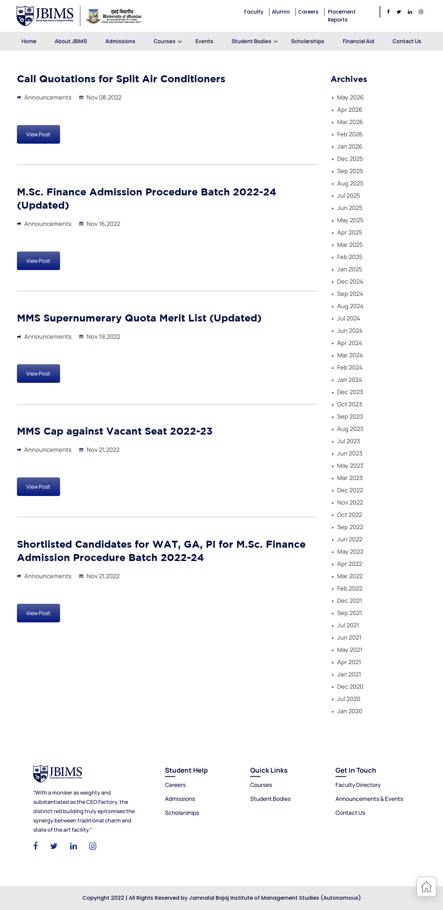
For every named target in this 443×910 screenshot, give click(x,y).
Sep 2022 (350, 527)
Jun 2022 (349, 539)
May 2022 (350, 551)
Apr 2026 (349, 109)
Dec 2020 (350, 686)
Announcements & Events (369, 799)
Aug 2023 (350, 429)
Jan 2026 (349, 146)
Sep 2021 (349, 613)
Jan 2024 (349, 380)
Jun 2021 (349, 637)
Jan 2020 (349, 711)
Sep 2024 (350, 294)
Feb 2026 (350, 134)
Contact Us (407, 41)
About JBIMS (71, 41)
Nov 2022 (350, 502)
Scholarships (307, 41)
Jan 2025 (349, 269)
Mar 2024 (350, 355)
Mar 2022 (350, 576)
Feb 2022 (349, 588)
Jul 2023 (348, 441)
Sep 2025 (350, 171)
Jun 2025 (349, 208)
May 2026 (350, 97)
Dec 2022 (350, 490)
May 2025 (350, 220)
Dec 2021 (349, 600)
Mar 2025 (350, 244)
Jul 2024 (348, 318)
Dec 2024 (350, 281)
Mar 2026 (350, 122)
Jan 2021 (349, 674)
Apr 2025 (349, 232)
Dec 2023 (350, 392)
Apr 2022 (349, 564)
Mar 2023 (350, 478)
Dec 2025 (350, 159)
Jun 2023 (349, 453)
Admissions (120, 41)
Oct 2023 (349, 404)
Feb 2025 (349, 257)
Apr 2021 (349, 662)
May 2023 (350, 465)
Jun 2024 (350, 330)
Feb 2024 (350, 367)
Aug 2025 (350, 183)
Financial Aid (358, 41)
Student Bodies (251, 41)
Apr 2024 (349, 343)
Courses (165, 41)
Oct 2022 (349, 515)
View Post (38, 134)
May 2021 (349, 650)
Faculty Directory (358, 785)
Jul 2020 (348, 699)
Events (204, 41)
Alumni (281, 11)
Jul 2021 (348, 625)
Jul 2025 (348, 195)
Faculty (253, 11)
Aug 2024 (350, 306)
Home (29, 41)
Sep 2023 (350, 416)
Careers (308, 11)
